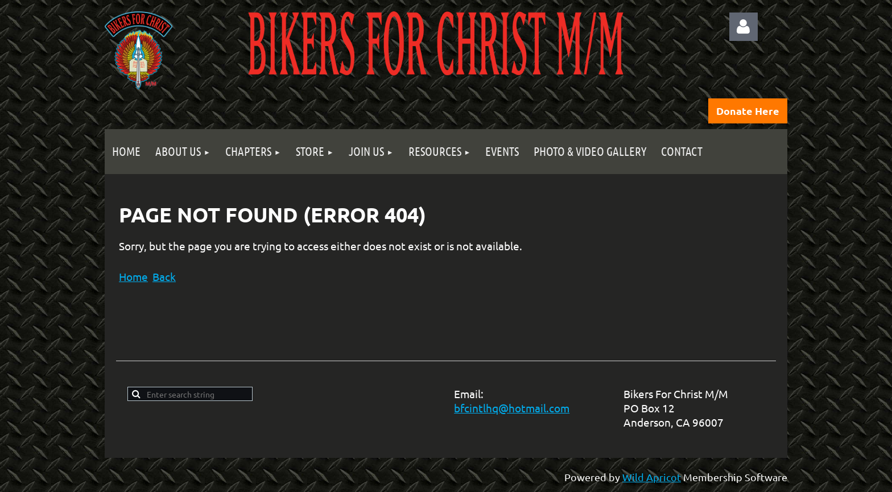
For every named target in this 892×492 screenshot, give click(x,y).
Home (133, 276)
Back (164, 276)
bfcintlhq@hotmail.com (511, 408)
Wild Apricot (651, 477)
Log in (743, 27)
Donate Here (747, 110)
